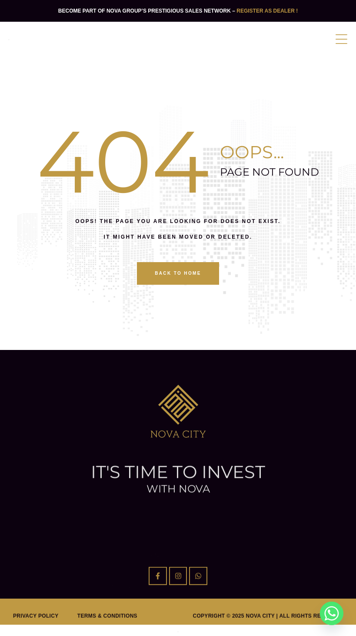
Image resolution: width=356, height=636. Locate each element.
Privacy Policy (35, 625)
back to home (178, 273)
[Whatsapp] (331, 613)
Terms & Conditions (107, 625)
